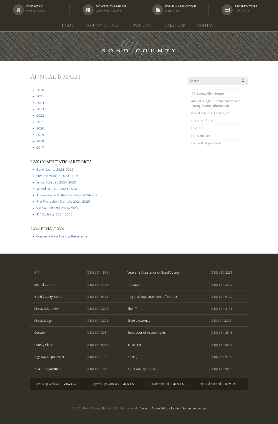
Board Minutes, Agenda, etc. (211, 113)
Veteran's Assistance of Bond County (153, 272)
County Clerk (43, 345)
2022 (40, 115)
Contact (144, 408)
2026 (40, 89)
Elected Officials (202, 121)
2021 (40, 121)
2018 (40, 141)
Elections (197, 128)
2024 (40, 102)
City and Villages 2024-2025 (57, 175)
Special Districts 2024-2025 (57, 208)
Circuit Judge (43, 320)
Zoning (132, 357)
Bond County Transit (142, 369)
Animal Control (44, 285)
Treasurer (134, 345)
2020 (40, 128)
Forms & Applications (206, 143)
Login (175, 408)
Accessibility (159, 408)
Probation (134, 285)
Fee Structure (200, 136)
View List (70, 384)
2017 (40, 147)
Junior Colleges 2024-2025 (56, 182)
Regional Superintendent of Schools (152, 296)
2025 (40, 96)
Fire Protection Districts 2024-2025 (63, 201)
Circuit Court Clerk (47, 308)
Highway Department (49, 357)
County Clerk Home (207, 93)
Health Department (47, 369)
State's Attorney (138, 320)
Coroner (40, 332)
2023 (40, 109)
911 (37, 272)
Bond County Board (48, 296)
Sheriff (131, 308)
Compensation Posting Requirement (63, 236)
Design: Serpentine (194, 408)
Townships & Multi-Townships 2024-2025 (67, 195)
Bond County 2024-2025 (54, 169)
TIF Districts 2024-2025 (54, 214)
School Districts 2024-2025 (56, 188)
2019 (40, 134)
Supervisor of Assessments (146, 332)
